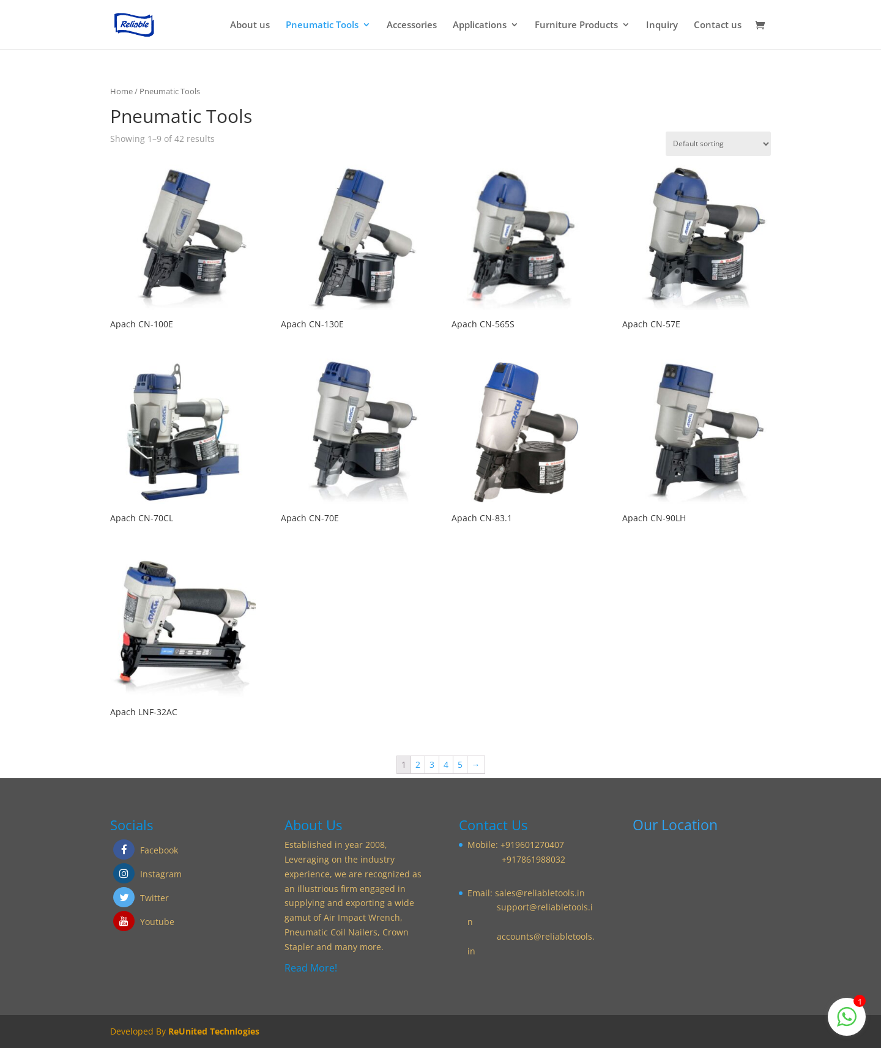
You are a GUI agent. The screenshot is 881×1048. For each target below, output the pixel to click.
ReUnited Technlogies (213, 1031)
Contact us (718, 25)
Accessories (412, 25)
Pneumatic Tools (322, 25)
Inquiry (662, 25)
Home (121, 91)
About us (250, 25)
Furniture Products (576, 25)
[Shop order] (718, 144)
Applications (480, 25)
